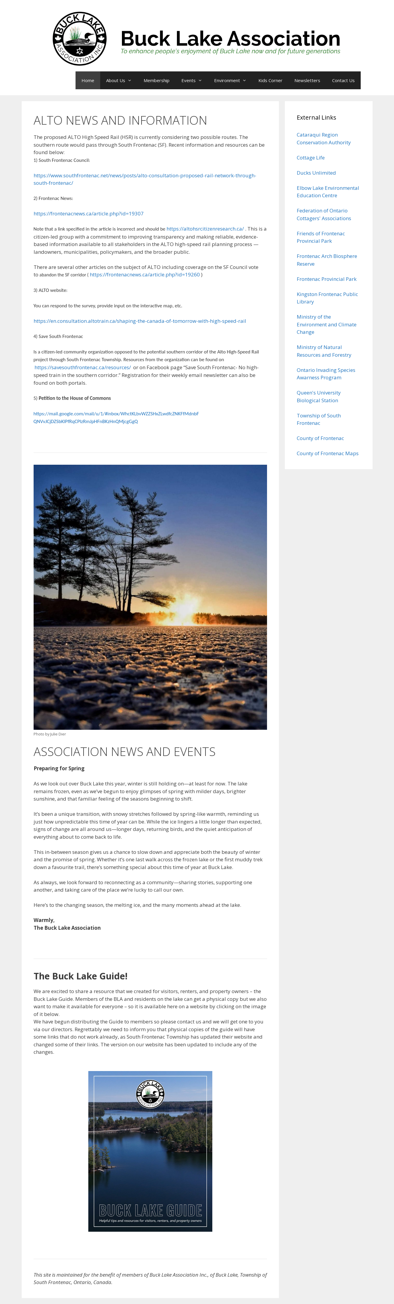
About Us (122, 80)
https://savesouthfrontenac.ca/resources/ (82, 367)
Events (194, 80)
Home (87, 80)
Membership (156, 80)
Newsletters (307, 80)
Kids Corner (270, 80)
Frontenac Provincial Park (327, 278)
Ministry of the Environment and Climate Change (327, 324)
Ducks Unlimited (316, 172)
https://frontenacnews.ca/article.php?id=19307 (89, 213)
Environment (233, 80)
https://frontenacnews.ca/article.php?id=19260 (145, 274)
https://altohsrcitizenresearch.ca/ (205, 228)
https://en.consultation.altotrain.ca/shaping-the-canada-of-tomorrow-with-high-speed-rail (140, 320)
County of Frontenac (320, 438)
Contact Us (343, 80)
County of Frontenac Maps (328, 453)
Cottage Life (311, 157)
